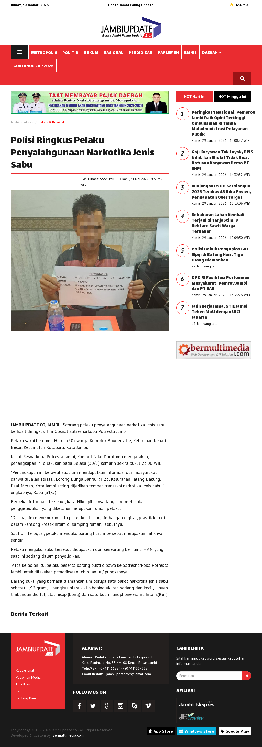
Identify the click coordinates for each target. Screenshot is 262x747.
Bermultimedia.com (68, 735)
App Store (161, 731)
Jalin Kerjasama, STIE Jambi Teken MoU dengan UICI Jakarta (219, 312)
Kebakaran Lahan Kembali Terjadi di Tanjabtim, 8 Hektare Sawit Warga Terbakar (218, 223)
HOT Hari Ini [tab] (194, 96)
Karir (19, 691)
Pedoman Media (28, 677)
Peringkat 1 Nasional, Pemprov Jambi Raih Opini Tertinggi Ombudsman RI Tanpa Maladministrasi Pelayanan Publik (223, 123)
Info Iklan (23, 684)
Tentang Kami (26, 698)
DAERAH (212, 52)
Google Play (235, 731)
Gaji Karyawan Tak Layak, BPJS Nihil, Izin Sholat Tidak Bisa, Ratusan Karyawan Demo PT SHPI (222, 161)
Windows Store (196, 731)
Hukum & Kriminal (51, 122)
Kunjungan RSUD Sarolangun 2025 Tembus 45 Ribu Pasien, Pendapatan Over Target (221, 192)
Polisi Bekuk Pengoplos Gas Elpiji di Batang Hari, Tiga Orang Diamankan (220, 255)
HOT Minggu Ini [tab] (232, 96)
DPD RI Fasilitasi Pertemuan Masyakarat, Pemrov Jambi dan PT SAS (220, 283)
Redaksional (25, 670)
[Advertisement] (90, 378)
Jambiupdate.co (22, 122)
